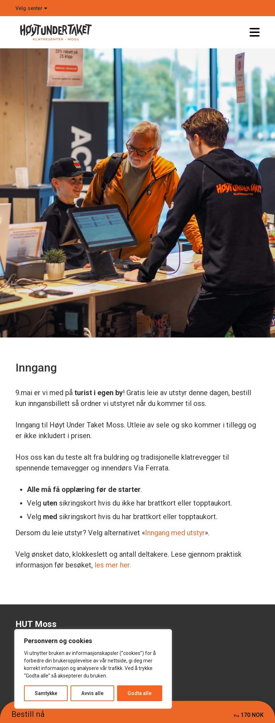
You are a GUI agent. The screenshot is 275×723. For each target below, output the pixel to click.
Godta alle (139, 693)
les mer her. (113, 565)
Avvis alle (92, 693)
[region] (93, 669)
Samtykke (46, 693)
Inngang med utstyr (175, 532)
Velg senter (31, 8)
